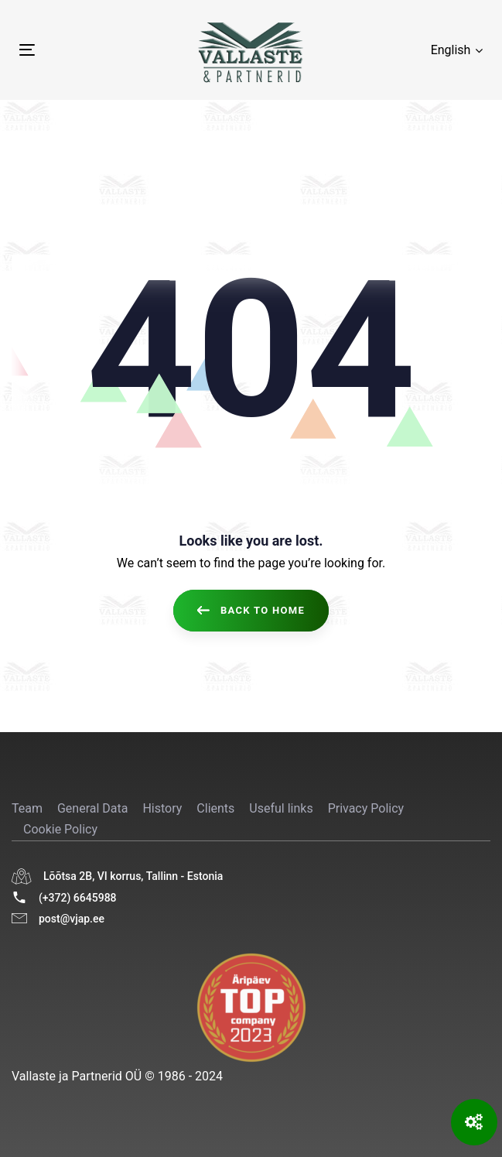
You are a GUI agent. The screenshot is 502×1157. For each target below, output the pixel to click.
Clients (215, 808)
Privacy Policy (366, 808)
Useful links (280, 808)
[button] (457, 49)
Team (27, 808)
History (162, 808)
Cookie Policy (60, 829)
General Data (92, 808)
